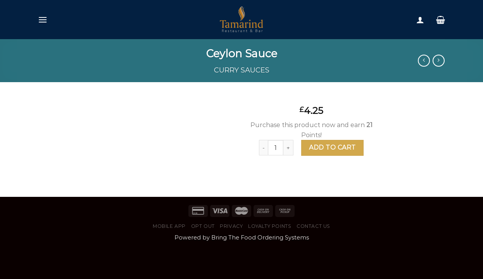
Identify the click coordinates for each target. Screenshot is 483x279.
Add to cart (332, 147)
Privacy (231, 226)
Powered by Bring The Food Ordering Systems (241, 237)
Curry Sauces (241, 69)
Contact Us (313, 226)
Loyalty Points (270, 226)
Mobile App (169, 226)
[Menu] (42, 19)
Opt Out (203, 226)
